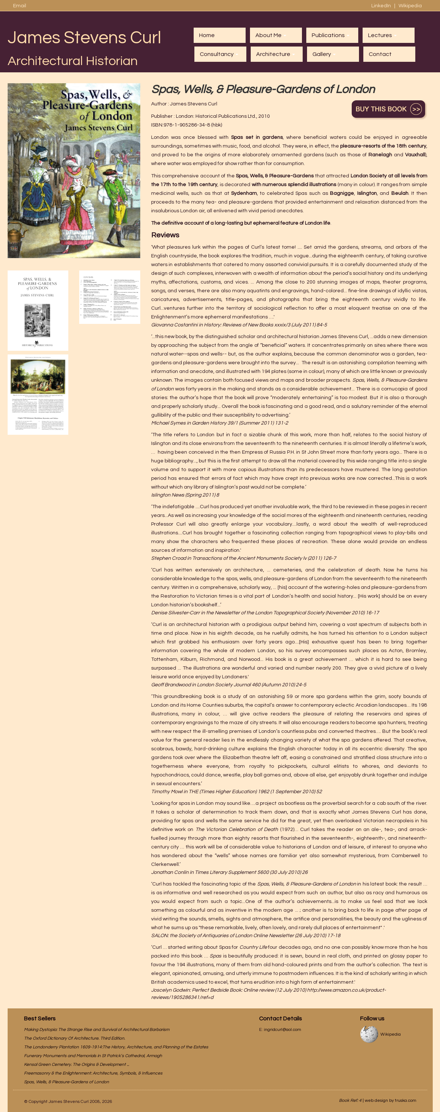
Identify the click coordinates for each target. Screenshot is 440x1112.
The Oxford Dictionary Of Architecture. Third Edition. (74, 1038)
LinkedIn (381, 5)
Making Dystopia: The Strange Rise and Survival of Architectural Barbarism (96, 1029)
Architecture (275, 54)
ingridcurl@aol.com (282, 1029)
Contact (380, 54)
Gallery (324, 54)
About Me (270, 35)
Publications (331, 35)
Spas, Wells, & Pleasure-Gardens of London (66, 1082)
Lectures (382, 35)
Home (207, 35)
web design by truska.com (390, 1100)
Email (19, 5)
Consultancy (219, 54)
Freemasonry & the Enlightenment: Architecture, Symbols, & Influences (93, 1073)
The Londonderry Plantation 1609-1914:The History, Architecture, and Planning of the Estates (116, 1047)
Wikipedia (410, 5)
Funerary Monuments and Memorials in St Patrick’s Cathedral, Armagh (93, 1055)
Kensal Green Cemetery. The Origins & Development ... (76, 1064)
